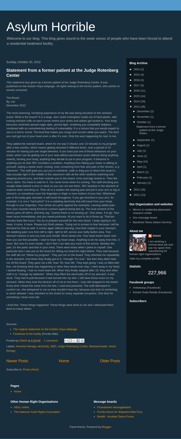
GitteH (157, 235)
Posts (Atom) (31, 369)
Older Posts (110, 361)
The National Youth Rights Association (37, 411)
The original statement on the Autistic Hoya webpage (45, 329)
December (143, 111)
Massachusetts (98, 346)
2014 (137, 101)
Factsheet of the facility (27, 333)
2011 (137, 194)
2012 (137, 189)
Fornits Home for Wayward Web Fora (119, 411)
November (143, 116)
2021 (137, 74)
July (140, 150)
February (143, 177)
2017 (137, 85)
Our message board (145, 217)
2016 (137, 90)
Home (64, 361)
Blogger (106, 426)
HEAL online (21, 407)
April (140, 166)
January (142, 182)
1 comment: (51, 340)
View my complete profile (144, 258)
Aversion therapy (26, 346)
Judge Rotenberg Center (73, 346)
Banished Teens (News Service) (152, 222)
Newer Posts (17, 361)
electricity (43, 346)
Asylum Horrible (50, 27)
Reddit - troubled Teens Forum (115, 416)
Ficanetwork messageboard (114, 407)
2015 (137, 96)
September (144, 140)
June (140, 156)
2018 (137, 80)
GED (53, 346)
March (141, 172)
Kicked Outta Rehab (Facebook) (152, 292)
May (140, 161)
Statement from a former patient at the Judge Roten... (151, 130)
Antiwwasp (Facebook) (147, 287)
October (142, 122)
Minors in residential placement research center (151, 211)
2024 (137, 69)
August (141, 145)
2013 (137, 106)
